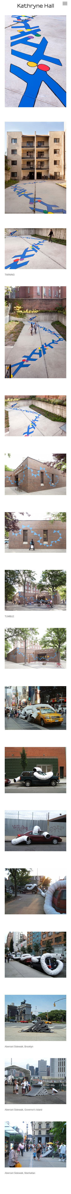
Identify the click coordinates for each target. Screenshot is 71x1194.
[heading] (35, 6)
